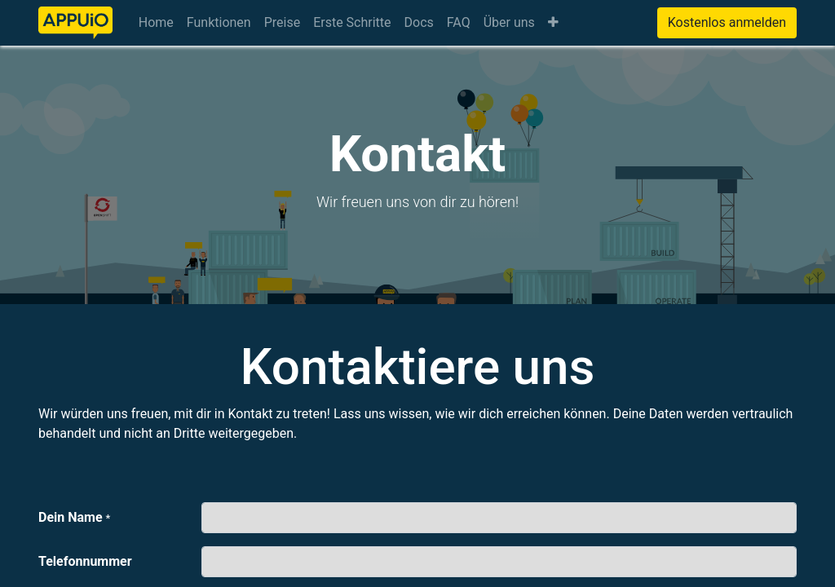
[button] (553, 23)
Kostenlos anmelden (727, 22)
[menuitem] (156, 23)
